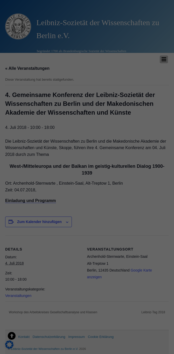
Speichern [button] (152, 242)
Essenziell (36, 288)
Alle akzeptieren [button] (152, 219)
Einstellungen (15, 282)
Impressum (152, 345)
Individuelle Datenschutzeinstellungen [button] (152, 313)
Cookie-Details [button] (151, 337)
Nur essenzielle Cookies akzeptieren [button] (152, 273)
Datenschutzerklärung (21, 277)
